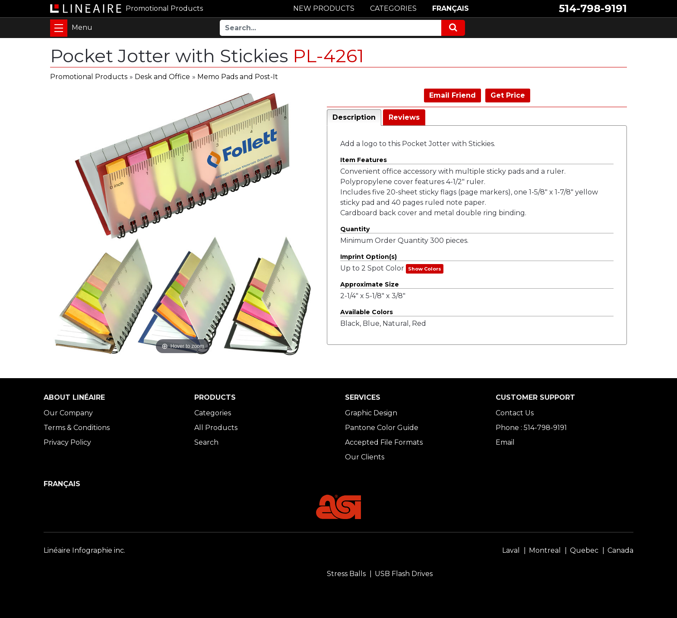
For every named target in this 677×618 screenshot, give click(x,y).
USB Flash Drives (404, 574)
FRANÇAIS (450, 8)
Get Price (507, 95)
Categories (212, 413)
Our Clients (364, 457)
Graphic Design (371, 413)
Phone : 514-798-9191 (531, 428)
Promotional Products (88, 77)
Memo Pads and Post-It (237, 77)
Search (206, 442)
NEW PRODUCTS (323, 8)
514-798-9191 (593, 8)
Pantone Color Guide (381, 428)
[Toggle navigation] (58, 28)
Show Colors (424, 269)
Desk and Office (162, 77)
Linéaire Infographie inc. (84, 550)
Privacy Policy (67, 442)
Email (505, 442)
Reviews (404, 117)
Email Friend (452, 95)
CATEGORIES (393, 8)
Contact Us (515, 413)
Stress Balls (346, 574)
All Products (215, 428)
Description (354, 117)
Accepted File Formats (384, 442)
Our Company (68, 413)
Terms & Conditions (77, 428)
